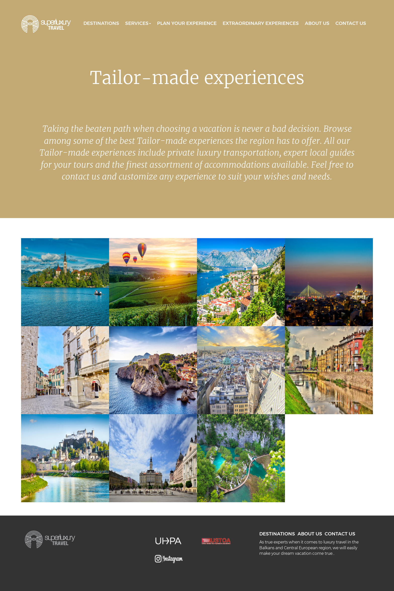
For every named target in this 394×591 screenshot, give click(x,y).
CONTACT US (350, 23)
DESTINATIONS (101, 23)
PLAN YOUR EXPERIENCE (187, 23)
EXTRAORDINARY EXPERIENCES (261, 23)
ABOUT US (317, 23)
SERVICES (138, 23)
